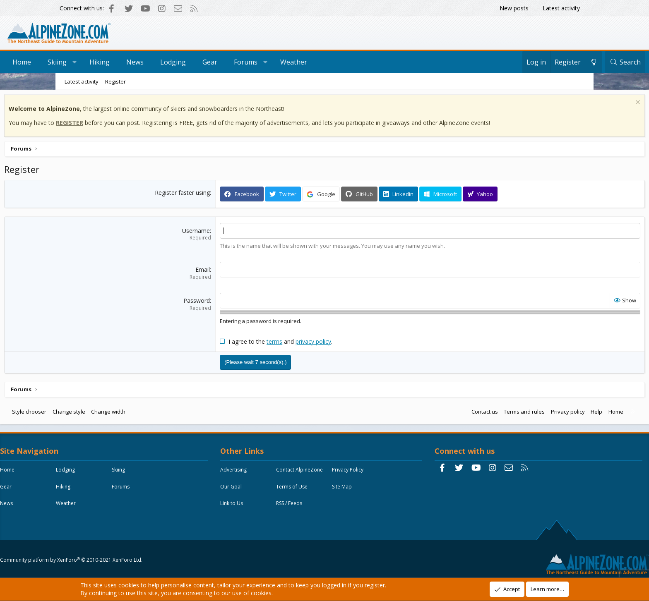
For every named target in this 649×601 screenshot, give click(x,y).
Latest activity (561, 8)
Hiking (155, 62)
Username (215, 233)
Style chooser (87, 413)
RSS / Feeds (310, 524)
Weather (349, 62)
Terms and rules (466, 413)
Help (539, 413)
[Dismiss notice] (579, 105)
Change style (126, 413)
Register (115, 81)
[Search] (569, 62)
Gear (265, 62)
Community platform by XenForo (128, 558)
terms (294, 343)
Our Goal (308, 490)
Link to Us (252, 524)
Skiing (112, 62)
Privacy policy (510, 413)
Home (77, 62)
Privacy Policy (257, 490)
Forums (301, 62)
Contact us (427, 413)
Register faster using (201, 195)
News (190, 62)
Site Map (307, 507)
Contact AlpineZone (320, 473)
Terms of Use (257, 507)
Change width (166, 413)
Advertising (254, 473)
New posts (514, 8)
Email (222, 271)
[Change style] (538, 62)
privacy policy (333, 343)
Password (216, 302)
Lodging (228, 62)
